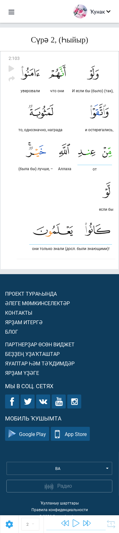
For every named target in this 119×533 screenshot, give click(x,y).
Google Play (27, 434)
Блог (11, 331)
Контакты (18, 312)
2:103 (14, 58)
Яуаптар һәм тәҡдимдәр (40, 363)
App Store (70, 434)
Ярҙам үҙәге (22, 372)
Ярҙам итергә (24, 322)
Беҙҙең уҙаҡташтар (32, 353)
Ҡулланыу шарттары (59, 502)
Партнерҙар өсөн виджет (40, 344)
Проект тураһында (31, 293)
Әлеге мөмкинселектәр (37, 303)
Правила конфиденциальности (59, 509)
